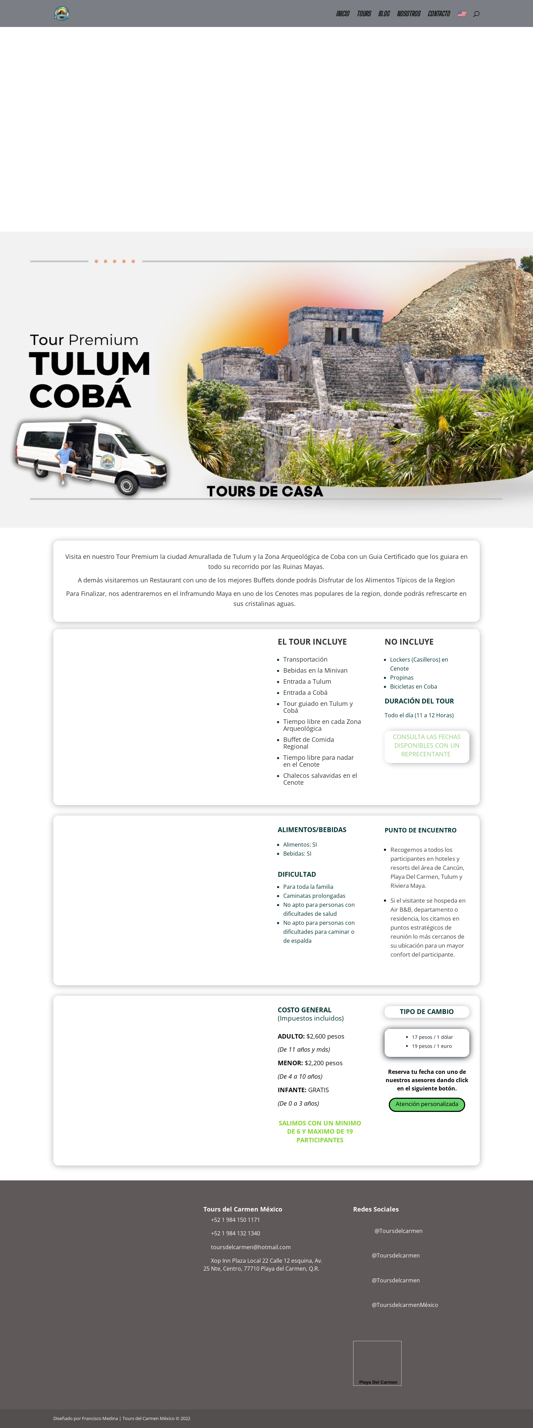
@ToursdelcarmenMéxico (405, 1305)
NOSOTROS (408, 14)
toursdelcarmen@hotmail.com (251, 1247)
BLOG (383, 14)
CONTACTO (439, 14)
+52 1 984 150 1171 (235, 1220)
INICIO (342, 14)
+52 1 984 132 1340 (235, 1233)
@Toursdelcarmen (389, 1231)
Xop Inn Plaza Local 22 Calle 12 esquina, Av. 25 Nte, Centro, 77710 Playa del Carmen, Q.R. (262, 1264)
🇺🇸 (461, 14)
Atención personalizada (427, 1104)
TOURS (363, 14)
